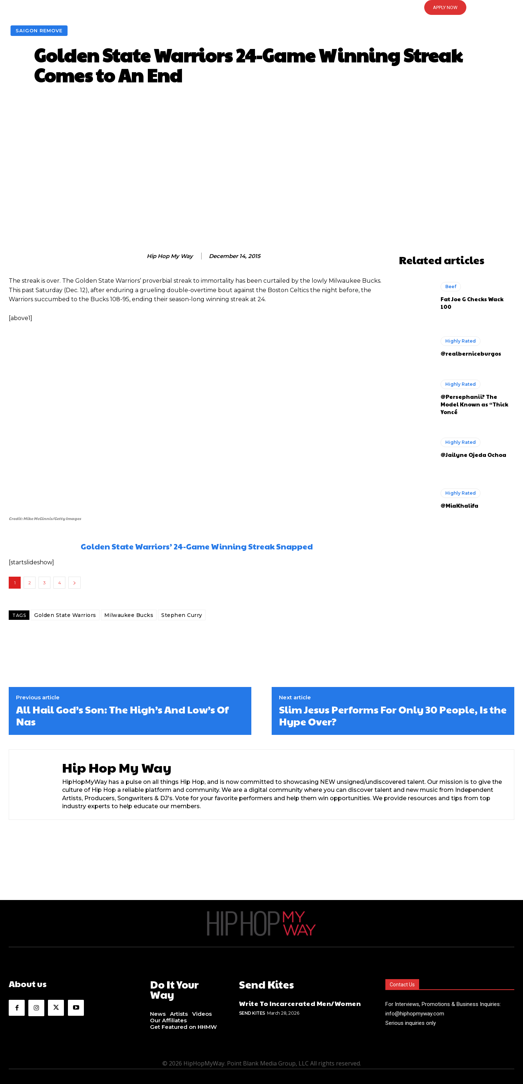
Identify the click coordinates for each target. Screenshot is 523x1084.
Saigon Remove (39, 30)
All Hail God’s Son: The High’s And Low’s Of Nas (122, 715)
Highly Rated (460, 341)
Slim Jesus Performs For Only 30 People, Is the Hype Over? (393, 715)
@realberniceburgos (471, 353)
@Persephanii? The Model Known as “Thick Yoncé (474, 404)
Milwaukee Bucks (129, 615)
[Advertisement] (261, 171)
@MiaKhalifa (459, 505)
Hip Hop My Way (170, 256)
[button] (261, 7)
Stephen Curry (181, 615)
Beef (450, 286)
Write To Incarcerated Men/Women (300, 1001)
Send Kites (252, 1011)
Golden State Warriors (65, 615)
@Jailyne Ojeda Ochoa (473, 454)
